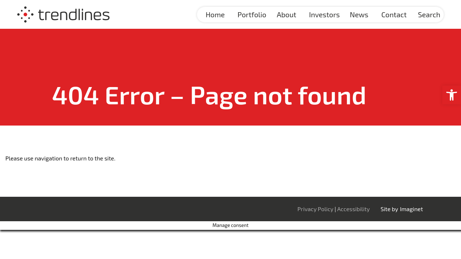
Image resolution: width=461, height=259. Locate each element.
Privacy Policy (316, 208)
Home (215, 14)
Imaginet (411, 208)
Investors (324, 14)
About (286, 14)
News (359, 14)
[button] (451, 95)
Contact (394, 14)
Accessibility (353, 208)
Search (429, 14)
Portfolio (252, 14)
